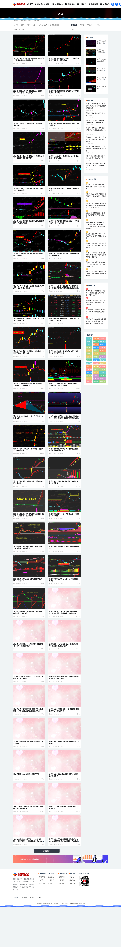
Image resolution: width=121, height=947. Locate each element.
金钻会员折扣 (54, 25)
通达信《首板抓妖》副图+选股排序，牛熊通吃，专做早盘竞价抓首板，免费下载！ (96, 255)
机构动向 (102, 363)
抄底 (102, 357)
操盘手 (89, 363)
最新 (74, 25)
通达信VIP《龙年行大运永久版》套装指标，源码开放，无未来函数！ (29, 400)
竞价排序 (89, 373)
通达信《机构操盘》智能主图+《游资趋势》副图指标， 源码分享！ (29, 639)
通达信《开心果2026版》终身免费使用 (95, 114)
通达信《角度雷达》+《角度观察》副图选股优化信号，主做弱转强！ (29, 674)
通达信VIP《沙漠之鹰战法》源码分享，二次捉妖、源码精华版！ (95, 165)
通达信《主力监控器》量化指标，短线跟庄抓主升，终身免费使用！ (28, 230)
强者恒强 (102, 354)
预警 (95, 381)
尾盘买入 (89, 354)
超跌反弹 (95, 376)
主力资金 (89, 342)
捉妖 (95, 360)
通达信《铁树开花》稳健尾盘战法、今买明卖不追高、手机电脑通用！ (63, 230)
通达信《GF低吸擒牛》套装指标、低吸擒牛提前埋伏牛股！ (95, 157)
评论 (97, 25)
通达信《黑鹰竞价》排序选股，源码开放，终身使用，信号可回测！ (96, 130)
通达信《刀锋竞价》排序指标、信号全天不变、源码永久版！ (96, 121)
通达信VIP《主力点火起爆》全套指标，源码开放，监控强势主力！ (29, 196)
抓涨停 (89, 360)
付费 (34, 25)
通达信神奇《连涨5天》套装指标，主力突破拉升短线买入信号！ (95, 312)
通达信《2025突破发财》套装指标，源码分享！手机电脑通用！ (95, 215)
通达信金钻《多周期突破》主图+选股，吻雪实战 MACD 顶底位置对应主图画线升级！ (29, 742)
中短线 (96, 338)
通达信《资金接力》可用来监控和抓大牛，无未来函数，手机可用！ (96, 196)
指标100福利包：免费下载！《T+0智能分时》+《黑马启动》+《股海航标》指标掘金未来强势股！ (28, 879)
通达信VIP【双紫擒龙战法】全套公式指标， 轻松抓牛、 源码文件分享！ (95, 302)
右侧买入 (102, 348)
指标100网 (49, 943)
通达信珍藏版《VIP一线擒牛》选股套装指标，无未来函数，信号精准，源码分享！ (63, 639)
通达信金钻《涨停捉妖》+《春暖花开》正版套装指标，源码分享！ (64, 742)
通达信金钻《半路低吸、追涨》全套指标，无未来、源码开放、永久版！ (28, 298)
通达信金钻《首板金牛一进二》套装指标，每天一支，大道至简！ (63, 332)
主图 (102, 341)
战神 (89, 357)
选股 (89, 378)
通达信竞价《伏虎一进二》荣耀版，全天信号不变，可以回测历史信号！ (96, 139)
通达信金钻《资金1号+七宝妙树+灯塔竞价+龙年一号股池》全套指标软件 (28, 161)
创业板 (89, 347)
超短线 (89, 375)
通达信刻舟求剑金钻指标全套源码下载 (27, 809)
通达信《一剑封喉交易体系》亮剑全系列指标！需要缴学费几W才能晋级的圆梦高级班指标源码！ (63, 299)
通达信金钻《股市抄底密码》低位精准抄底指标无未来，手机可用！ (63, 708)
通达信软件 (96, 379)
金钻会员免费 (42, 25)
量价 (102, 378)
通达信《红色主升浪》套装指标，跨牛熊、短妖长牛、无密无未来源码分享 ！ (28, 537)
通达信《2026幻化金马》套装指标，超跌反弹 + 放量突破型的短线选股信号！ (28, 59)
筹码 (95, 372)
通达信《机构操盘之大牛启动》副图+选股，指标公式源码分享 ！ (96, 187)
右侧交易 (89, 351)
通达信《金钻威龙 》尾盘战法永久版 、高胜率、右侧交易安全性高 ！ (64, 366)
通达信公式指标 (26, 20)
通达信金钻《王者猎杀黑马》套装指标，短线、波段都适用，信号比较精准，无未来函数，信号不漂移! (63, 879)
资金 (102, 372)
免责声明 (42, 917)
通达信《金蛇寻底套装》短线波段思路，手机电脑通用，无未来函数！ (96, 245)
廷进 (96, 354)
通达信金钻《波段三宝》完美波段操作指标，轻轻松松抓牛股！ (27, 605)
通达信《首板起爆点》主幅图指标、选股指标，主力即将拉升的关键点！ (28, 93)
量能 (89, 381)
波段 (96, 366)
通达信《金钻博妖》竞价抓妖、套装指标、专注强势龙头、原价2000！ (28, 366)
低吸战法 (95, 345)
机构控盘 (89, 366)
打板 (95, 357)
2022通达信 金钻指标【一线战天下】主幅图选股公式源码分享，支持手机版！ (95, 293)
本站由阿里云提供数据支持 (77, 943)
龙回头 (103, 381)
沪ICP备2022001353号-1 (61, 943)
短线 (89, 369)
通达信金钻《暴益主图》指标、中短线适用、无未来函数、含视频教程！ (27, 571)
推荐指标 (36, 20)
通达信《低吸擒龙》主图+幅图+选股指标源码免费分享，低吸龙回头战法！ (95, 264)
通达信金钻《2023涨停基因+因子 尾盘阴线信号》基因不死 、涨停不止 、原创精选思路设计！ (96, 322)
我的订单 (72, 920)
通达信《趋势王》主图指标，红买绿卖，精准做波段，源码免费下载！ (96, 274)
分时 (102, 344)
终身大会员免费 (19, 29)
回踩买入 (95, 351)
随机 (74, 29)
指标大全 (42, 920)
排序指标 (102, 360)
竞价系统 (62, 923)
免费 (28, 25)
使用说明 (62, 917)
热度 (81, 25)
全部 (22, 25)
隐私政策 (42, 923)
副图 (96, 347)
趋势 (102, 375)
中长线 (102, 338)
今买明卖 (89, 345)
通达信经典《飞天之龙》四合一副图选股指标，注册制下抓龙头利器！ (63, 674)
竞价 (102, 369)
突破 (95, 369)
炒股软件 (62, 920)
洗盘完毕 (102, 366)
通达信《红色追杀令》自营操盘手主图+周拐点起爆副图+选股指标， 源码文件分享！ (96, 205)
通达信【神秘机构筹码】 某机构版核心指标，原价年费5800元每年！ (63, 469)
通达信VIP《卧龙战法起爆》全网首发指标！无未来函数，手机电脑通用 (64, 400)
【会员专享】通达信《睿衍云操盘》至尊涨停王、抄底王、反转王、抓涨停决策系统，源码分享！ (63, 435)
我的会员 (72, 917)
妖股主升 (102, 351)
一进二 (89, 338)
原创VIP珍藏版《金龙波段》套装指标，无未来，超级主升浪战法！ (29, 844)
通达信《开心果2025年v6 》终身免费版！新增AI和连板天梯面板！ (96, 149)
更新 (89, 25)
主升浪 (96, 341)
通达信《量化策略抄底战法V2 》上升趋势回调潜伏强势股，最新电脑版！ (64, 59)
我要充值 (72, 923)
